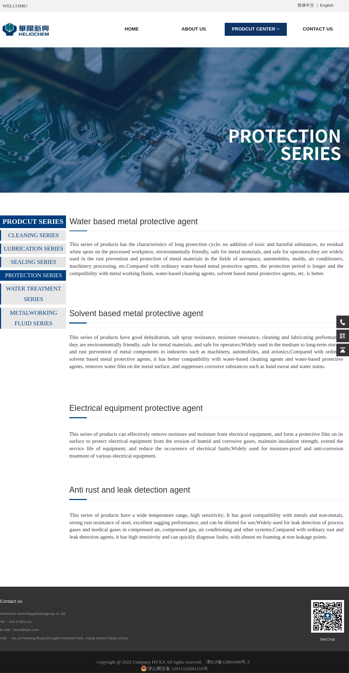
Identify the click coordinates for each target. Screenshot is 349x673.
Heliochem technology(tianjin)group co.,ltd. (33, 613)
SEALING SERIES (33, 262)
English (327, 5)
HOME (132, 29)
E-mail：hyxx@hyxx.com (19, 630)
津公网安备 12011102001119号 (174, 668)
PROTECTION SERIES (33, 275)
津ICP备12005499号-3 (228, 662)
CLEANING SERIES (33, 235)
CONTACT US (318, 29)
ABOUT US (194, 29)
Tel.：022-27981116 (15, 622)
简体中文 (305, 5)
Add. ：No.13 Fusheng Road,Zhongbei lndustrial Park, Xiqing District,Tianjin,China (64, 638)
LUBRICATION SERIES (34, 248)
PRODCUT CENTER (255, 29)
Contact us (11, 601)
